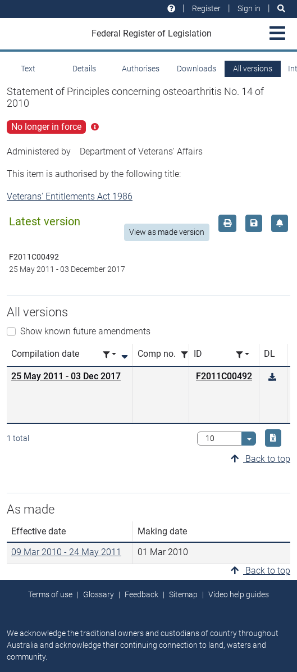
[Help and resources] (171, 8)
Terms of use (50, 594)
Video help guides (238, 594)
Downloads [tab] (196, 68)
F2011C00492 (224, 376)
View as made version (166, 232)
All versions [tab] (252, 68)
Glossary (98, 594)
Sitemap (183, 594)
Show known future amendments (85, 331)
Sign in (249, 8)
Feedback (141, 594)
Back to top (260, 458)
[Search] (281, 8)
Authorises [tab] (140, 68)
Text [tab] (28, 68)
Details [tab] (84, 68)
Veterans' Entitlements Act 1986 (69, 196)
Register (206, 8)
